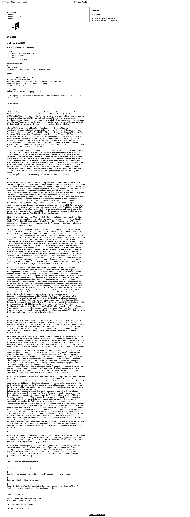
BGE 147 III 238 (22, 262)
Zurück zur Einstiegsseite (12, 2)
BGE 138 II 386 (31, 288)
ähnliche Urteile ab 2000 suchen (104, 20)
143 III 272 (37, 262)
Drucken (26, 2)
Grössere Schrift (80, 2)
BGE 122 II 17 (27, 371)
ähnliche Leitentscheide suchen (104, 18)
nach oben (100, 515)
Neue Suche (96, 14)
